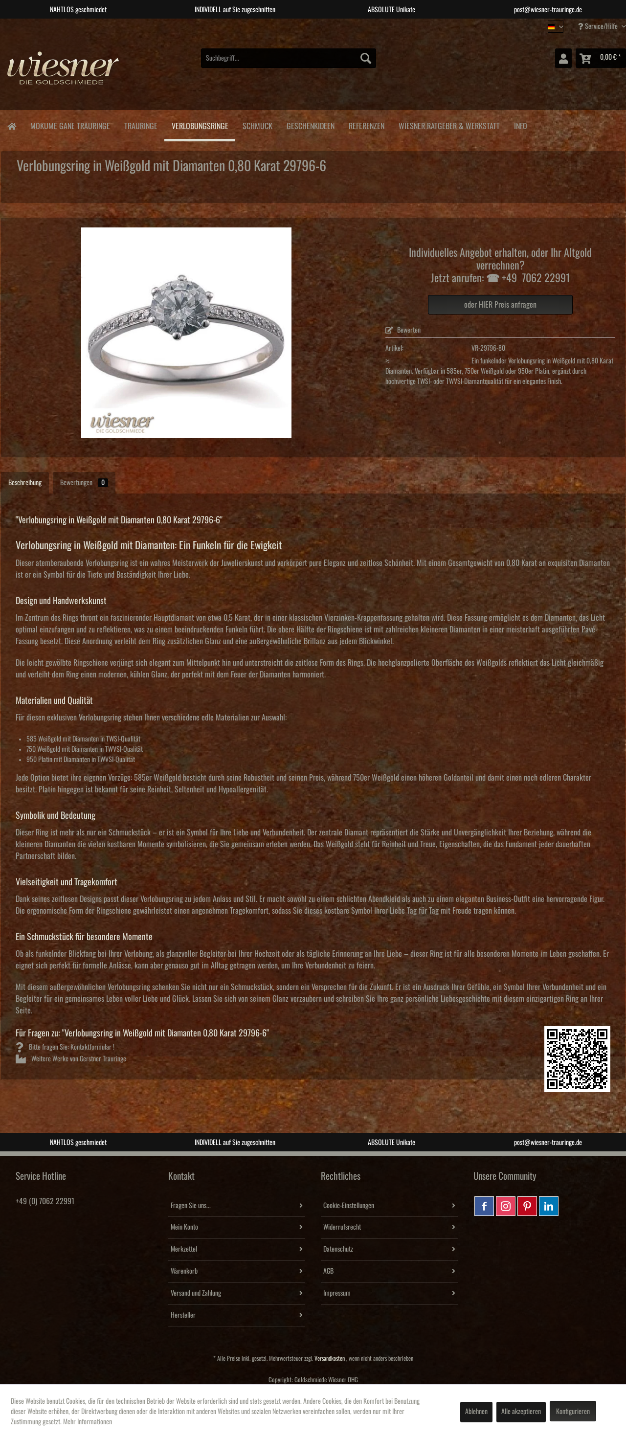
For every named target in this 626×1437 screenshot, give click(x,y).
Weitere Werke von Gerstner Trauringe (71, 1058)
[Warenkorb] (601, 58)
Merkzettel (184, 1249)
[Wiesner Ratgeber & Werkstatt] (449, 124)
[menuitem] (288, 58)
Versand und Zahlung (196, 1293)
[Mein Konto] (563, 58)
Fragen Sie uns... (191, 1205)
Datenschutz (338, 1249)
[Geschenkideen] (310, 124)
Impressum (337, 1293)
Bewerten (403, 330)
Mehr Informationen (87, 1421)
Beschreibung (25, 482)
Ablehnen (476, 1411)
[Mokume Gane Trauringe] (70, 124)
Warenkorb (184, 1271)
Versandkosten (329, 1358)
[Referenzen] (366, 124)
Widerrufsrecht (342, 1227)
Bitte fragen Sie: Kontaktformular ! (65, 1047)
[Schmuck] (257, 124)
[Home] (11, 125)
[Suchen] (366, 58)
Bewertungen (84, 482)
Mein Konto (184, 1227)
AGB (328, 1271)
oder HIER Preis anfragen (500, 305)
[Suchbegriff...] (288, 58)
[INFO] (520, 124)
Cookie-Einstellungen (348, 1205)
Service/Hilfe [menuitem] (598, 26)
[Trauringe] (140, 124)
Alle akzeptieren (521, 1411)
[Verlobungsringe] (199, 125)
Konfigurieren (573, 1411)
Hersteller (183, 1315)
